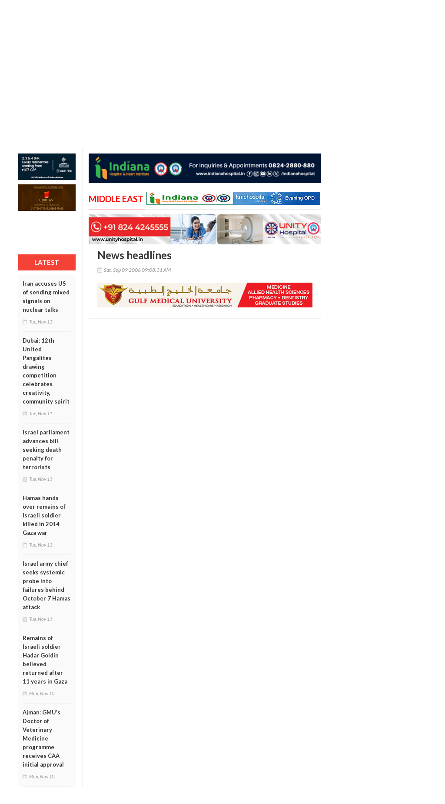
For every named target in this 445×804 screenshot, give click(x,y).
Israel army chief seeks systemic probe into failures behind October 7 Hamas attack (46, 585)
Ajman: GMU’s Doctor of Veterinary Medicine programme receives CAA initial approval (43, 738)
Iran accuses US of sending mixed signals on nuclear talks (46, 296)
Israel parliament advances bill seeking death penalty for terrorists (46, 449)
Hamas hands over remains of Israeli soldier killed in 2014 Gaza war (44, 515)
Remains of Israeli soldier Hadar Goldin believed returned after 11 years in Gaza (45, 659)
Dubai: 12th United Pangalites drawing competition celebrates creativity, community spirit (46, 371)
